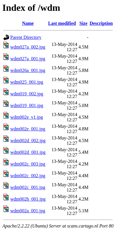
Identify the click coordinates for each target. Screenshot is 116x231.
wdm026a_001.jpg (27, 70)
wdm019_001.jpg (26, 105)
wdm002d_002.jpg (27, 140)
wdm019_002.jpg (26, 93)
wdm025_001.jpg (26, 82)
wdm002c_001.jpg (27, 187)
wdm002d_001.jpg (27, 152)
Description (101, 23)
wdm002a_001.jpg (27, 210)
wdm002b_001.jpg (27, 198)
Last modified (62, 23)
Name (28, 23)
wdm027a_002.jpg (27, 46)
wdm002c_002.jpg (27, 175)
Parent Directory (25, 37)
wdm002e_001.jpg (27, 128)
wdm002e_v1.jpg (26, 117)
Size (83, 23)
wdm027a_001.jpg (27, 58)
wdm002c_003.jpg (27, 163)
